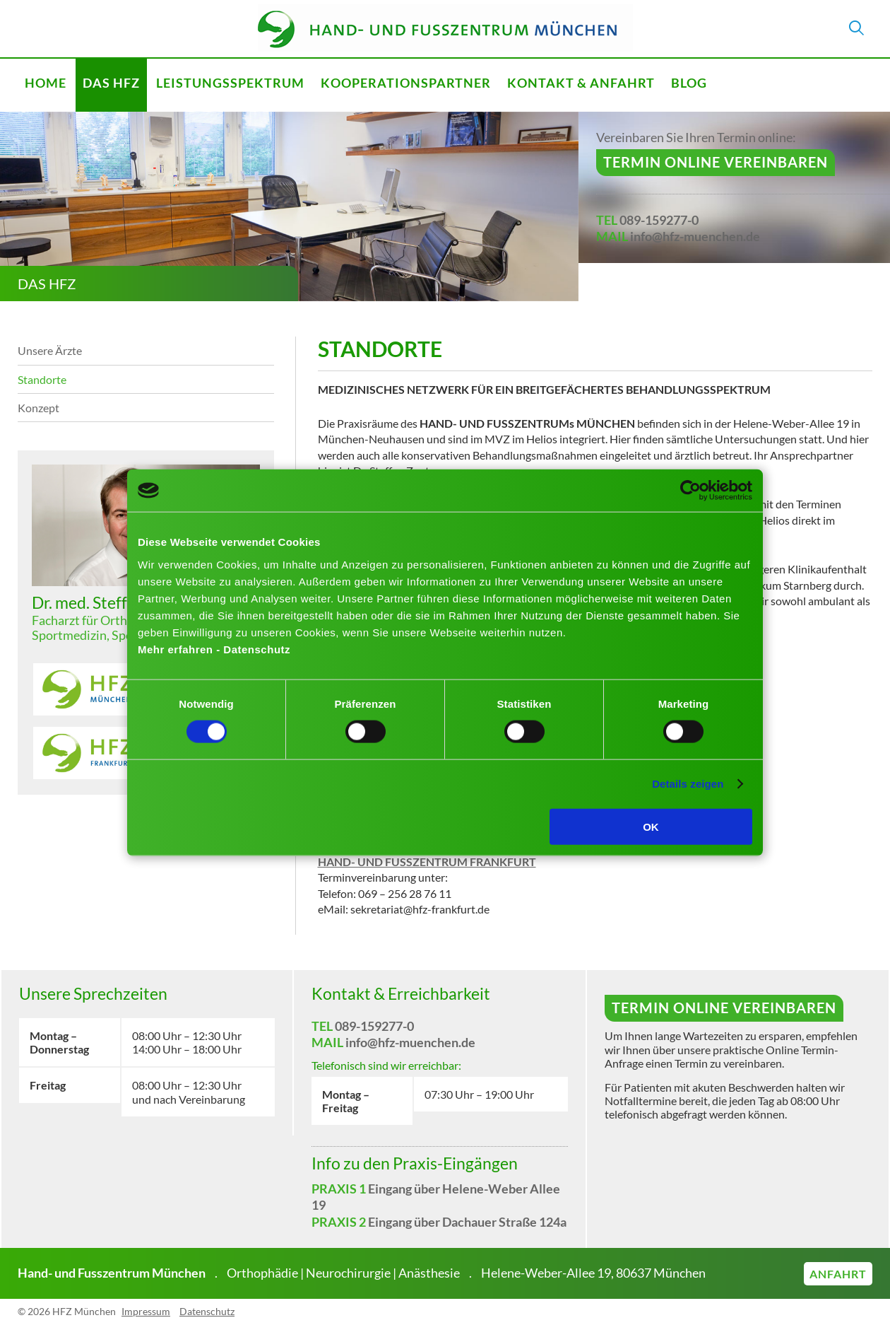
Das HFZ (111, 82)
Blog (689, 82)
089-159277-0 (659, 220)
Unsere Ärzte (50, 350)
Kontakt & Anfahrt (581, 82)
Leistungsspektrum (230, 82)
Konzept (38, 407)
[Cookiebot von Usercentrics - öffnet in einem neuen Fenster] (690, 490)
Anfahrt (838, 1273)
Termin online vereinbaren (715, 161)
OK (651, 826)
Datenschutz (207, 1311)
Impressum (145, 1311)
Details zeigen (687, 784)
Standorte (42, 379)
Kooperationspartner (406, 82)
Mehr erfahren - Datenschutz (214, 649)
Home (45, 82)
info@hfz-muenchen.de (695, 236)
